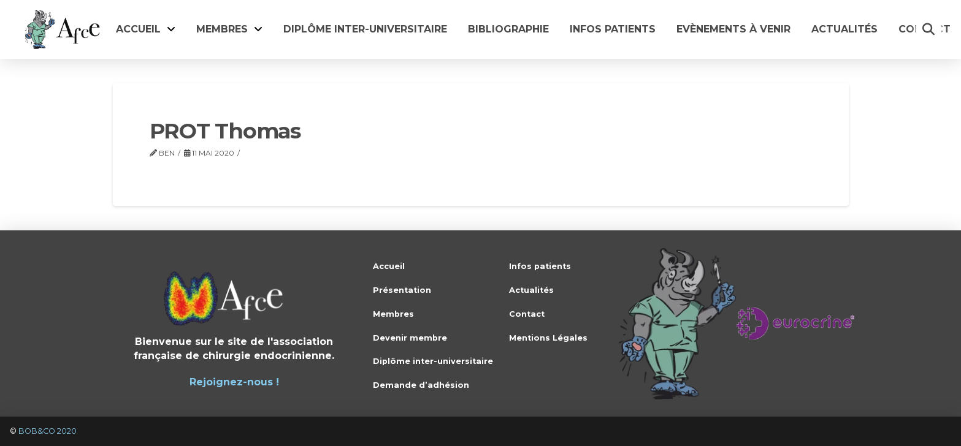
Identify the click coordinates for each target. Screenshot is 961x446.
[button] (928, 29)
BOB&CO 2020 (47, 431)
